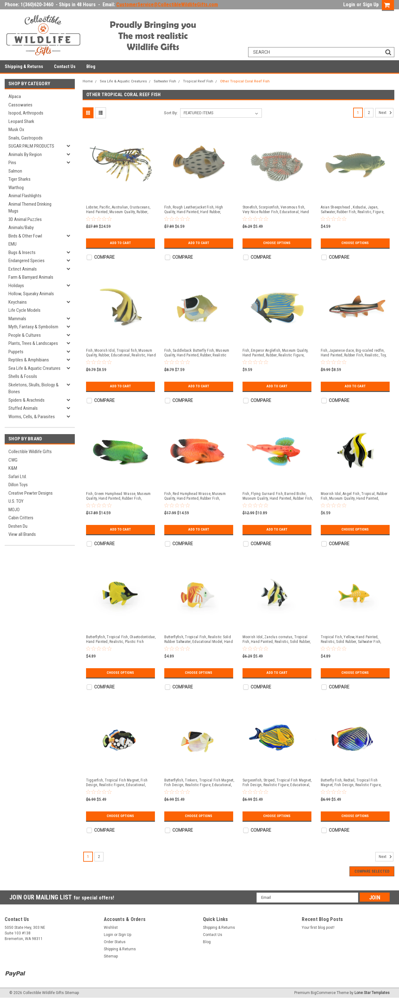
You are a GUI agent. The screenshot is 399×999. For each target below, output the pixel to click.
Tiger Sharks (19, 179)
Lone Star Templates (372, 993)
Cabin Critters (20, 518)
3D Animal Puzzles (25, 219)
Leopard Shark (21, 121)
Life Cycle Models (24, 310)
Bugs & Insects (22, 252)
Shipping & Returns (24, 66)
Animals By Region (25, 154)
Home (88, 81)
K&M (12, 468)
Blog (90, 66)
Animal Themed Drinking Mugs (29, 207)
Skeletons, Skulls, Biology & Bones (33, 388)
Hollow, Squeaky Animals (31, 293)
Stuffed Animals (23, 408)
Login (349, 4)
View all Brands (22, 534)
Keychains (17, 302)
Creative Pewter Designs (30, 493)
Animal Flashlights (24, 195)
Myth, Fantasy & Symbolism (33, 327)
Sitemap (111, 956)
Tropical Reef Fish (198, 81)
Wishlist (111, 927)
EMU (12, 244)
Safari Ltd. (17, 476)
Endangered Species (26, 260)
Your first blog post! (318, 927)
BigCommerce (323, 993)
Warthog (16, 187)
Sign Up (371, 4)
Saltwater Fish (165, 81)
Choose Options (277, 243)
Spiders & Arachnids (26, 400)
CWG (12, 460)
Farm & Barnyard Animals (30, 277)
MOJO (14, 509)
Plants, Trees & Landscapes (33, 343)
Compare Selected (371, 871)
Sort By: (171, 112)
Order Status (115, 942)
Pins (12, 162)
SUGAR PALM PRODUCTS (31, 146)
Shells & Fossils (22, 376)
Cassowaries (20, 105)
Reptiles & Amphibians (28, 360)
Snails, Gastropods (25, 138)
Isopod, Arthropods (25, 113)
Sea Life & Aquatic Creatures (34, 368)
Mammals (17, 318)
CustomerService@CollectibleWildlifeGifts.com (167, 4)
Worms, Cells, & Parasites (31, 416)
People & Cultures (24, 335)
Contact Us (64, 66)
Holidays (16, 285)
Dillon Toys (18, 484)
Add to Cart (120, 243)
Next (386, 113)
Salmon (15, 171)
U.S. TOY (15, 501)
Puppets (15, 352)
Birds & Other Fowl (25, 236)
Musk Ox (16, 129)
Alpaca (14, 96)
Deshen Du (17, 526)
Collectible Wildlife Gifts (30, 451)
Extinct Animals (22, 269)
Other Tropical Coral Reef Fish (245, 81)
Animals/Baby (21, 227)
